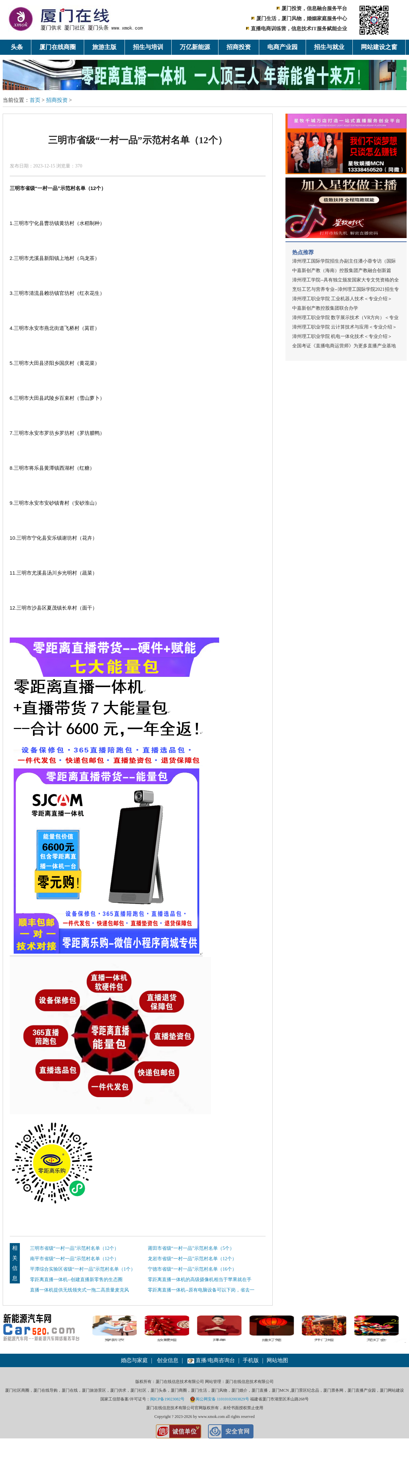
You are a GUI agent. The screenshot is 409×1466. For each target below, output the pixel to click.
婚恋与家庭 (134, 1360)
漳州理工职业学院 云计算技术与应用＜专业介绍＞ (344, 327)
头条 (17, 47)
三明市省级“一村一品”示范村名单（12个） (74, 1248)
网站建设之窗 (379, 47)
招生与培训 (148, 47)
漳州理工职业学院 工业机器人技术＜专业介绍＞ (342, 298)
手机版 (251, 1360)
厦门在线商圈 (57, 47)
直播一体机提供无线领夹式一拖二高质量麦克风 (79, 1290)
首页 (35, 100)
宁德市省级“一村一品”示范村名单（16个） (192, 1269)
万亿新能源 (195, 47)
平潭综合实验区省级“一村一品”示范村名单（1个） (82, 1269)
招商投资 (239, 47)
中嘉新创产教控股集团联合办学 (325, 308)
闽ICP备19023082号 (167, 1399)
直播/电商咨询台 (211, 1360)
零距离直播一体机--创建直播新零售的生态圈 (76, 1279)
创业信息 (167, 1360)
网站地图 (277, 1360)
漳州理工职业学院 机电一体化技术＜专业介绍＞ (342, 336)
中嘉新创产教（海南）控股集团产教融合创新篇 (341, 270)
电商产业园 (282, 47)
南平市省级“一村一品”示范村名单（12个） (74, 1258)
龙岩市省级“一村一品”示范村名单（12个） (192, 1258)
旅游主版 (104, 47)
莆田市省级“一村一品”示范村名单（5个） (191, 1248)
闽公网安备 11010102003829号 (219, 1399)
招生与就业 (329, 47)
